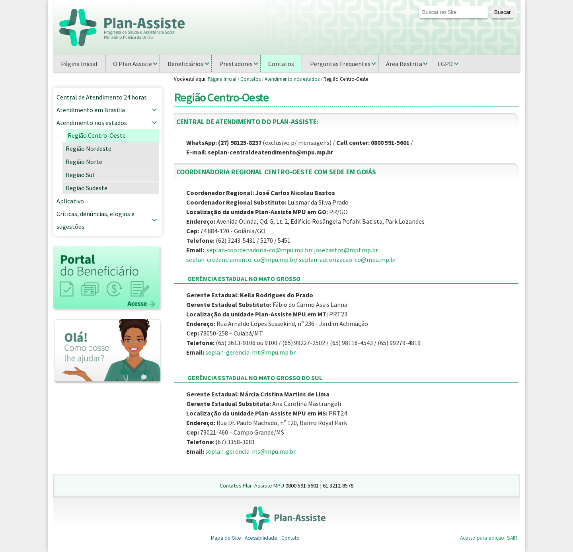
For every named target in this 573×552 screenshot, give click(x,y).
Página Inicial (222, 79)
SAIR (512, 537)
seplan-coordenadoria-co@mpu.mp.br (258, 250)
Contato (290, 537)
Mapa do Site (226, 537)
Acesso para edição (482, 537)
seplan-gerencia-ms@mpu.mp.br (250, 451)
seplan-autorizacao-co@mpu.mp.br (347, 259)
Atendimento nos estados (292, 79)
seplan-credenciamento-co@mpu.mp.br (240, 259)
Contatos (250, 79)
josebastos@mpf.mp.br (346, 250)
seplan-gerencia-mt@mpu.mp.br (250, 352)
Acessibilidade (261, 537)
